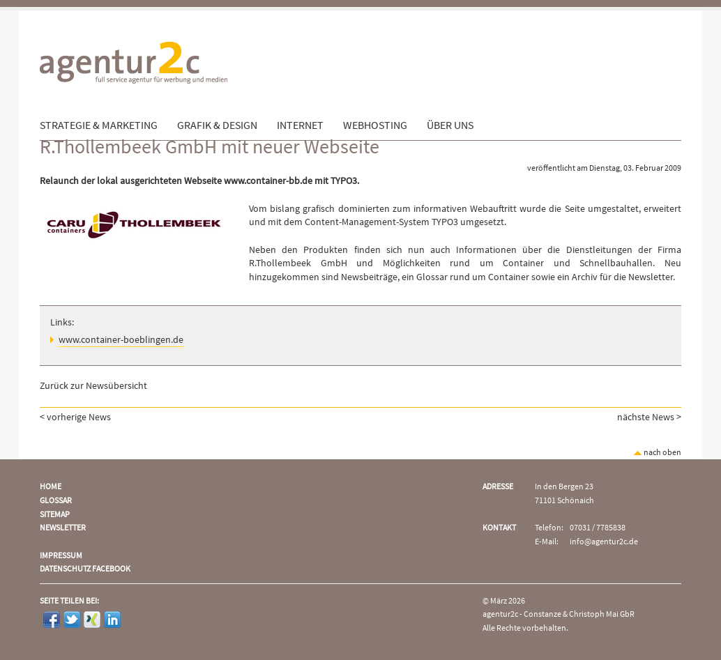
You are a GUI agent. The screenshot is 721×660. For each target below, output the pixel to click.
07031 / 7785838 (597, 528)
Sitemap (55, 514)
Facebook (51, 619)
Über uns (450, 125)
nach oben (657, 452)
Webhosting (375, 125)
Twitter (71, 619)
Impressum (61, 556)
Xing (92, 619)
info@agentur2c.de (604, 542)
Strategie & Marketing (99, 125)
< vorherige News (75, 417)
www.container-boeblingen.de (121, 340)
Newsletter (63, 528)
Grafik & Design (217, 125)
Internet (300, 125)
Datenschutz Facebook (85, 569)
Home (50, 487)
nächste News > (649, 417)
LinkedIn (112, 619)
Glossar (56, 501)
